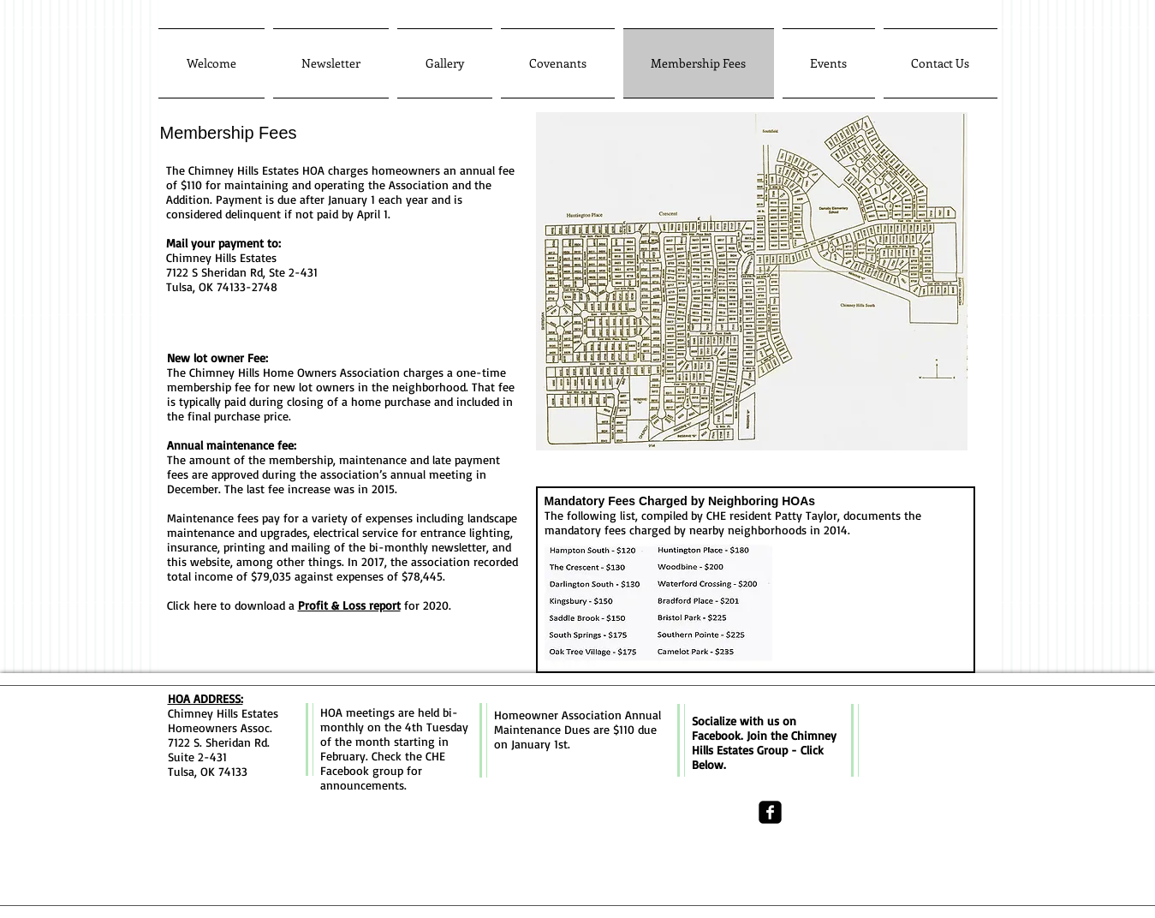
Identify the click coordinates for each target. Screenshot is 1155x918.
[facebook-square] (770, 812)
